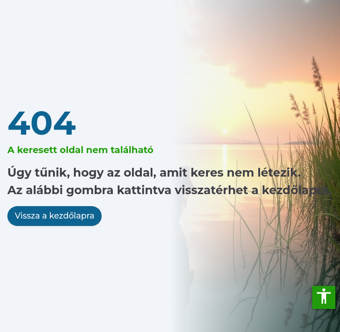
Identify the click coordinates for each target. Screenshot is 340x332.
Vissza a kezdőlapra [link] (54, 215)
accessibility (324, 296)
